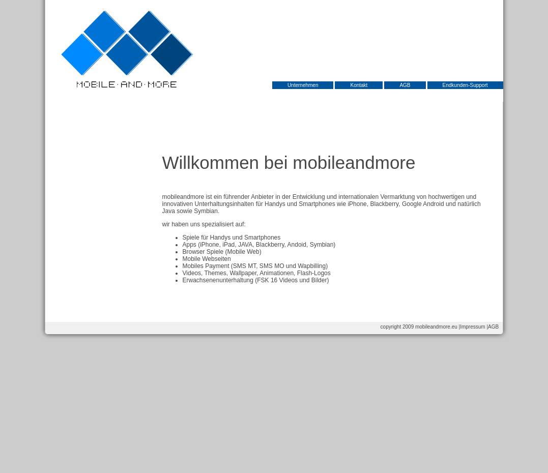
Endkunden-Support (465, 85)
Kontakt (358, 85)
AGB (404, 85)
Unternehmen (303, 85)
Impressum (472, 327)
